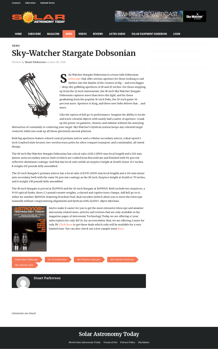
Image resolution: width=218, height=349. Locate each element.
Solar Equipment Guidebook (149, 33)
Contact (16, 3)
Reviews (98, 33)
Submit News (47, 3)
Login (176, 33)
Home (18, 33)
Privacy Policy (127, 342)
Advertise (30, 3)
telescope (74, 78)
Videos (82, 33)
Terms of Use (110, 342)
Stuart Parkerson (35, 62)
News (69, 33)
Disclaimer (143, 342)
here (121, 228)
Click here (66, 224)
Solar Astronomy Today (109, 334)
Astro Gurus (117, 33)
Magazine (53, 33)
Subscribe (34, 33)
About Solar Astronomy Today (85, 342)
